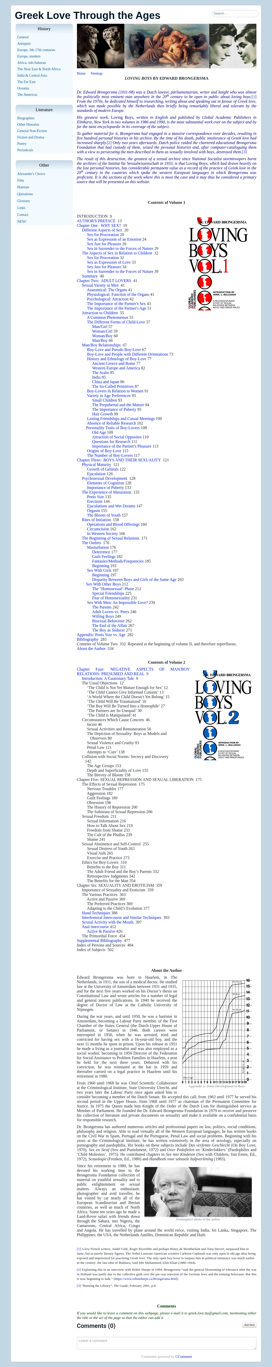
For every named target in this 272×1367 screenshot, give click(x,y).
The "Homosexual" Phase (113, 589)
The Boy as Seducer (108, 630)
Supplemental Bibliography (99, 940)
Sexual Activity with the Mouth (108, 922)
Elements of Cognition (105, 483)
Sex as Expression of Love (109, 262)
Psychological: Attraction (108, 299)
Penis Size (95, 497)
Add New (249, 1325)
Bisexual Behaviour (108, 621)
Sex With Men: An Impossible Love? (117, 602)
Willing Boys (103, 616)
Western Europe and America (116, 368)
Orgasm (93, 510)
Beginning (100, 566)
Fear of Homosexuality (111, 598)
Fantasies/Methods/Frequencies (118, 561)
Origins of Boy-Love (104, 451)
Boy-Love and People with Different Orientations (127, 354)
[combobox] (235, 13)
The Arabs (100, 372)
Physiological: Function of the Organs (118, 294)
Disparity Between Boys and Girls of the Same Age (134, 579)
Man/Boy (100, 340)
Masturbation (98, 547)
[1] (254, 97)
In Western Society (102, 533)
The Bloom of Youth (104, 515)
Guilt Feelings (104, 556)
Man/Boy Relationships (101, 345)
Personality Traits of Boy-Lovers (113, 428)
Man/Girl (100, 326)
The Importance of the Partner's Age (116, 308)
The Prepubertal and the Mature (118, 405)
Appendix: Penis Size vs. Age (101, 635)
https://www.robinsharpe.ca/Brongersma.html (146, 1279)
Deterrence (101, 552)
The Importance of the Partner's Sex (116, 303)
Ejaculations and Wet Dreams (111, 506)
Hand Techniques (96, 913)
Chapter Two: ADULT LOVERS (105, 280)
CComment (183, 1357)
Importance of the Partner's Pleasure (121, 446)
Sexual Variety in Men (101, 285)
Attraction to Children (100, 313)
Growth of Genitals (103, 469)
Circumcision (98, 529)
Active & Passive (101, 931)
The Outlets (91, 543)
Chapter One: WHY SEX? (100, 225)
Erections (95, 501)
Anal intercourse (95, 927)
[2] (109, 143)
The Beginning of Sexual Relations (110, 538)
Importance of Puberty (105, 487)
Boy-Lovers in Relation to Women (115, 391)
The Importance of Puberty (114, 409)
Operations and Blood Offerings (113, 524)
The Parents (101, 607)
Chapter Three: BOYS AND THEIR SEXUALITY (119, 460)
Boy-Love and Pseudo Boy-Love (114, 349)
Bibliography (87, 639)
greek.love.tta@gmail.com (208, 1313)
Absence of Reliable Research (111, 423)
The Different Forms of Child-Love (116, 322)
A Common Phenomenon (107, 317)
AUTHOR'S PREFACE (96, 221)
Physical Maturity (96, 464)
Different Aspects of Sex (102, 230)
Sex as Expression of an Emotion (114, 239)
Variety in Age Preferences (109, 395)
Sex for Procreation (103, 234)
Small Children (104, 400)
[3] (244, 152)
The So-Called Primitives (113, 386)
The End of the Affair (109, 625)
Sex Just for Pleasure (104, 244)
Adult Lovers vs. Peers (110, 612)
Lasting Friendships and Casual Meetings (121, 418)
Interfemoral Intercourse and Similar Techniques (121, 917)
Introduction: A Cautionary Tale (108, 678)
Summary (90, 276)
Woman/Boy (102, 336)
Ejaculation (96, 474)
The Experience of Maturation (106, 492)
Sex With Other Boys (103, 584)
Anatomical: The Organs (107, 290)
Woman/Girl (102, 331)
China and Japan (105, 382)
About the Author (91, 648)
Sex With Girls (99, 570)
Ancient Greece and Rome (113, 363)
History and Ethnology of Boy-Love (116, 359)
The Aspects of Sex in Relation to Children (117, 253)
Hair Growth (102, 414)
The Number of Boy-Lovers (110, 455)
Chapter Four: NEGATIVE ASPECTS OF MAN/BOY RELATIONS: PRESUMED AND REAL (133, 671)
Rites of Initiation (96, 520)
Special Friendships (108, 593)
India (96, 377)
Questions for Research (111, 441)
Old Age (99, 432)
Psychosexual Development (105, 478)
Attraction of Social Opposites (117, 437)
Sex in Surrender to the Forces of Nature (120, 248)
